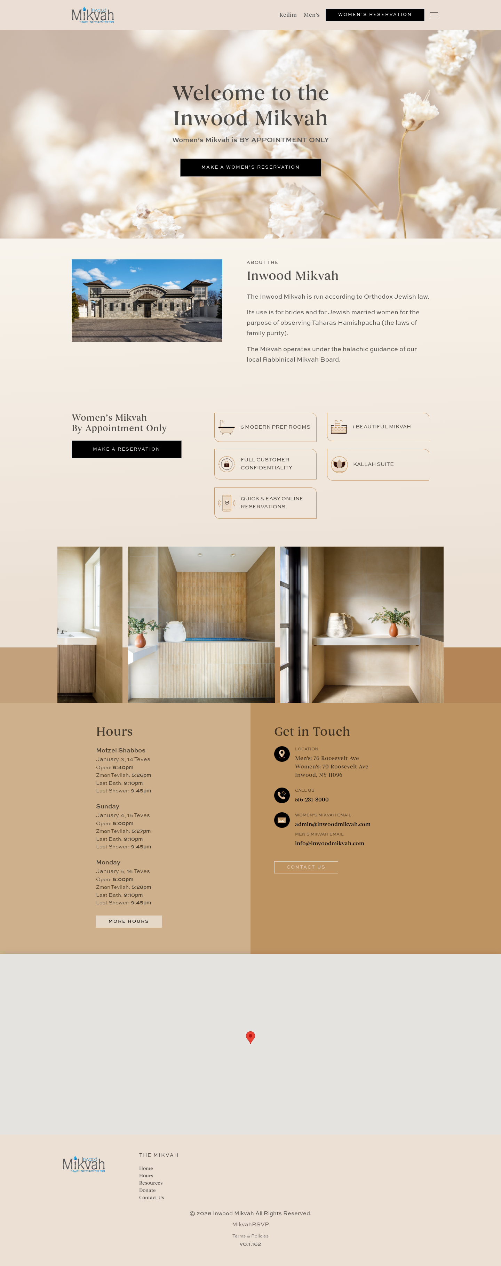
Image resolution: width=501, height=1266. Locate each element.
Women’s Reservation (375, 15)
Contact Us (306, 867)
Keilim (288, 14)
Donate (147, 1190)
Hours (146, 1176)
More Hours (129, 921)
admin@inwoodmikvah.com (333, 824)
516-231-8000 (312, 799)
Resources (150, 1183)
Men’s (311, 14)
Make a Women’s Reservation (250, 167)
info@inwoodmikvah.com (329, 843)
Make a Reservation (126, 449)
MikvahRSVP (250, 1225)
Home (146, 1168)
